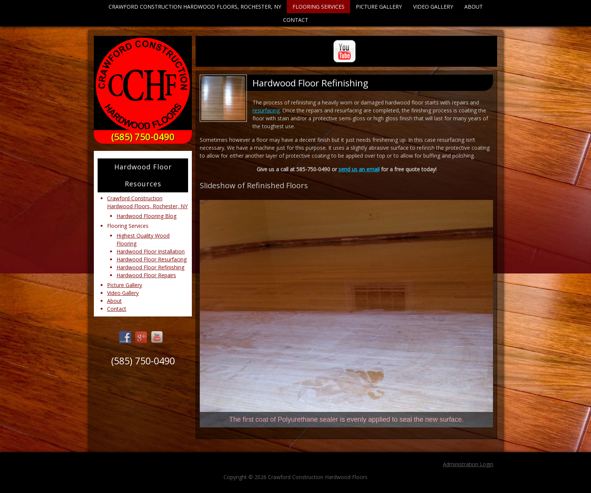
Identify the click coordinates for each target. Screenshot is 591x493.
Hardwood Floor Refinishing (150, 267)
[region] (346, 313)
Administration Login (468, 464)
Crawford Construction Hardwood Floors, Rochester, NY (195, 6)
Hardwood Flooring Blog (146, 216)
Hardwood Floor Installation (150, 251)
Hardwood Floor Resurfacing (151, 259)
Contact (295, 19)
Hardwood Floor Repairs (146, 275)
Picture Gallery (379, 6)
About (473, 6)
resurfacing (266, 110)
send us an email (359, 169)
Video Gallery (433, 6)
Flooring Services (318, 6)
